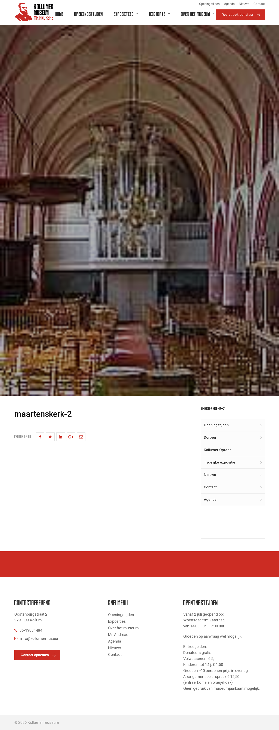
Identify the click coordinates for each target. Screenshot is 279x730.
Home (59, 14)
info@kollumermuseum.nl (39, 638)
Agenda (229, 4)
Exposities (124, 14)
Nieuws (244, 4)
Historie (157, 14)
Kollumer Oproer (217, 450)
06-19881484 (28, 630)
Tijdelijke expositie (219, 462)
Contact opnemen (35, 655)
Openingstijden (209, 4)
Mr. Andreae (118, 634)
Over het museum (195, 14)
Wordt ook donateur (238, 15)
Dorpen (210, 437)
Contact (259, 4)
